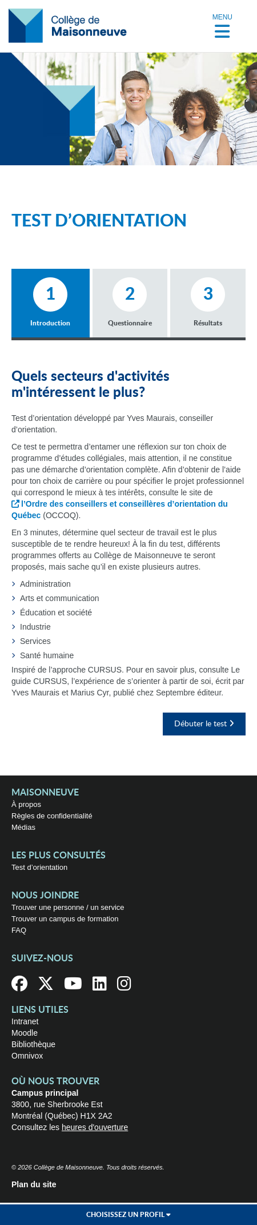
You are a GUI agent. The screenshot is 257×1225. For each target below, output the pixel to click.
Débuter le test (204, 723)
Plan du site (34, 1184)
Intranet (24, 1021)
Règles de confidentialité (52, 816)
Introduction (50, 302)
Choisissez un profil (128, 1214)
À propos (26, 804)
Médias (23, 827)
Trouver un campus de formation (64, 918)
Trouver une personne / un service (68, 907)
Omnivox (27, 1055)
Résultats (208, 302)
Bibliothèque (33, 1044)
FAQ (18, 930)
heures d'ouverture (95, 1127)
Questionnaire (130, 302)
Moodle (24, 1032)
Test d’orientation (39, 867)
